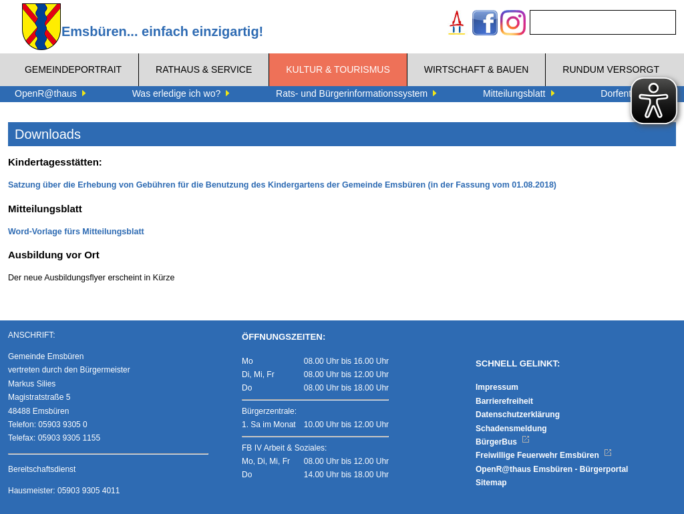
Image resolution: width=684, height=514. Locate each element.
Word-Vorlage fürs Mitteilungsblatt (76, 231)
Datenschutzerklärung (518, 414)
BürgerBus (503, 442)
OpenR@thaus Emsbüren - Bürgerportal (552, 469)
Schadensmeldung (511, 428)
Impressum (497, 387)
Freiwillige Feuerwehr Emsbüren (544, 455)
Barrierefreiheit (504, 401)
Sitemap (491, 482)
